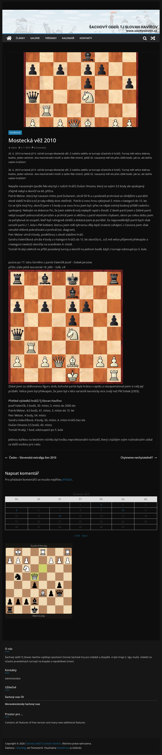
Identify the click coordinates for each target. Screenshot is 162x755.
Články (20, 38)
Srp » (85, 535)
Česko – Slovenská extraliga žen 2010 (30, 457)
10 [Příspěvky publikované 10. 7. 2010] (123, 510)
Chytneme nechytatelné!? (139, 457)
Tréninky (51, 38)
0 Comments (38, 147)
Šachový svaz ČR (14, 697)
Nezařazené (15, 132)
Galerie (35, 38)
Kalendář (68, 38)
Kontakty (86, 38)
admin (14, 147)
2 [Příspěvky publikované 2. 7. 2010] (101, 504)
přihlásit (67, 479)
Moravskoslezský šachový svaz (22, 704)
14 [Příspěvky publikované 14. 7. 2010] (59, 516)
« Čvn (77, 535)
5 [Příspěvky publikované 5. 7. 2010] (16, 510)
